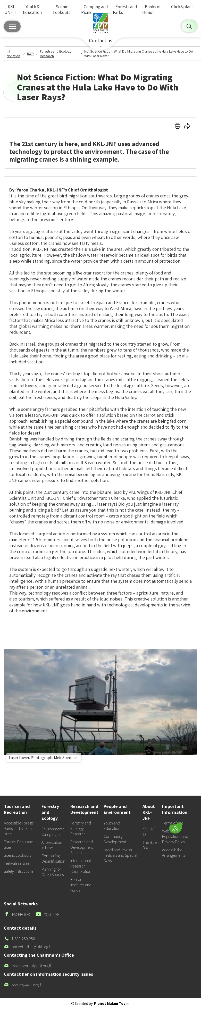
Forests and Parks (125, 9)
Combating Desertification (53, 858)
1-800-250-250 (19, 938)
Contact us (100, 40)
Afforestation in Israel (51, 845)
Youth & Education (32, 9)
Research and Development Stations (81, 847)
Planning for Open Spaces (52, 871)
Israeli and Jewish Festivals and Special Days (120, 855)
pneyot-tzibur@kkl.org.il (27, 946)
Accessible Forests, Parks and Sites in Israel (19, 828)
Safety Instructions (18, 871)
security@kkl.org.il (22, 985)
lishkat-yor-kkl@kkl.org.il (27, 966)
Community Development (115, 839)
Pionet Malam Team (111, 1003)
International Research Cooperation (80, 866)
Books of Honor (151, 9)
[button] (148, 813)
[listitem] (100, 707)
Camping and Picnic (94, 9)
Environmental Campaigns (53, 831)
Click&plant (182, 7)
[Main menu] (12, 26)
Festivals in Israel (17, 863)
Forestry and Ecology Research (80, 828)
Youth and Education (112, 825)
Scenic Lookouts (61, 9)
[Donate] (175, 828)
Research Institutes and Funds (80, 885)
